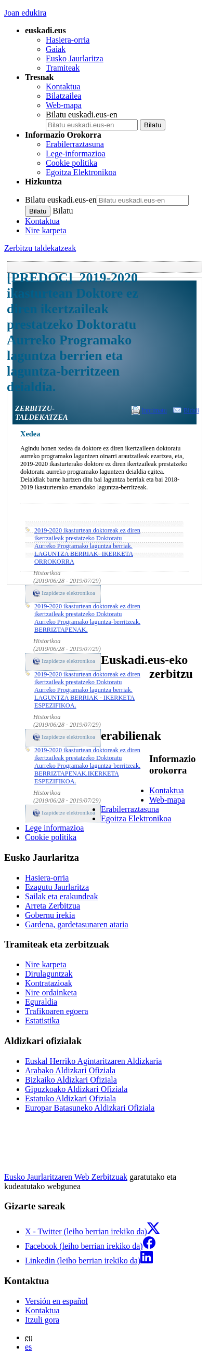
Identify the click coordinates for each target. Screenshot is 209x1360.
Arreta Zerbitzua (52, 905)
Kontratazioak (48, 983)
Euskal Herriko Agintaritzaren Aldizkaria (93, 1061)
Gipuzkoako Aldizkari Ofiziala (76, 1089)
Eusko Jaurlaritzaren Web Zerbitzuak (65, 1176)
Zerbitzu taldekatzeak (40, 248)
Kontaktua (63, 86)
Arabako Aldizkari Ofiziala (70, 1070)
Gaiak (56, 49)
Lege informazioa (54, 827)
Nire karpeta (46, 230)
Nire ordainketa (51, 992)
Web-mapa (64, 105)
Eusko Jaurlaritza (74, 58)
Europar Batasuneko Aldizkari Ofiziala (89, 1107)
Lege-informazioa (76, 153)
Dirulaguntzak (49, 973)
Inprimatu (154, 410)
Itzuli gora (42, 1319)
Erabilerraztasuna (75, 144)
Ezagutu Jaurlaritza (57, 887)
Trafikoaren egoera (56, 1011)
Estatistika (42, 1020)
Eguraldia (41, 1001)
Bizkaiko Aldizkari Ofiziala (71, 1079)
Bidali (191, 410)
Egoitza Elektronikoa (81, 172)
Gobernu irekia (50, 915)
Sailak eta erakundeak (61, 896)
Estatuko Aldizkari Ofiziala (70, 1098)
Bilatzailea (63, 95)
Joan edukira (25, 12)
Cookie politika (71, 162)
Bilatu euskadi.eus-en (81, 114)
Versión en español (56, 1301)
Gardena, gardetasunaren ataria (76, 924)
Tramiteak (63, 67)
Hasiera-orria (67, 39)
